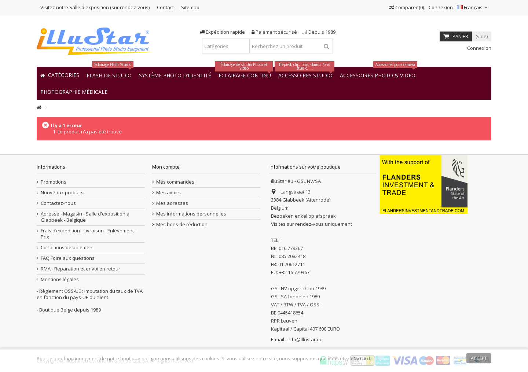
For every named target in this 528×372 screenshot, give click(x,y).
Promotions (53, 182)
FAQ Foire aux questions (68, 258)
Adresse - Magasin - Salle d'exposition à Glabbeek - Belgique (85, 217)
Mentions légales (60, 279)
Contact (165, 7)
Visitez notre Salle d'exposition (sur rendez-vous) (95, 7)
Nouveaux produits (62, 192)
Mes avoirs (168, 192)
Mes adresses (172, 203)
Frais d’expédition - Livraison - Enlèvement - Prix (88, 234)
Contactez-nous (58, 203)
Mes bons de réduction (182, 224)
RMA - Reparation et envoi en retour (80, 269)
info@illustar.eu (305, 339)
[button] (74, 91)
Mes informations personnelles (191, 214)
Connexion (440, 7)
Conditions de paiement (67, 247)
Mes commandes (175, 182)
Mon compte (166, 166)
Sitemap (190, 7)
